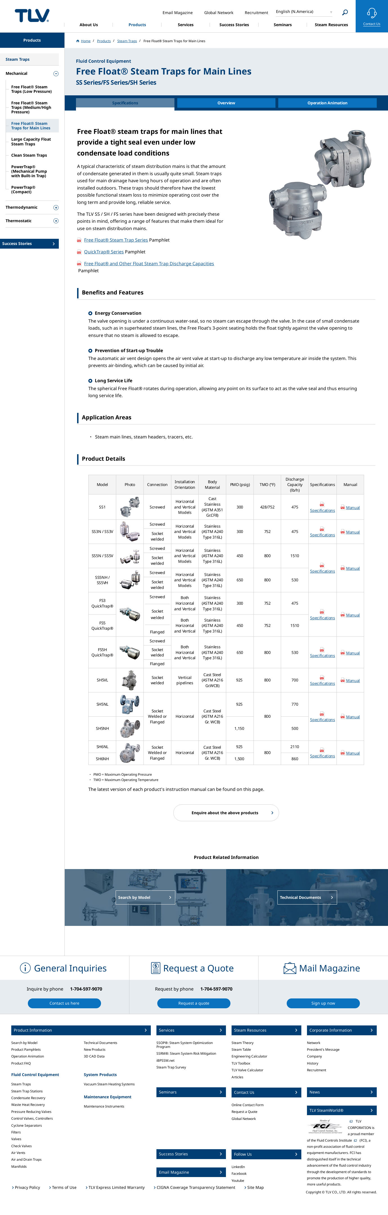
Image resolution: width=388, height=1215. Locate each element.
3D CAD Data (94, 1056)
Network (313, 1042)
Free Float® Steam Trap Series (116, 240)
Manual (353, 507)
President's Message (323, 1049)
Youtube (238, 1180)
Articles (237, 1077)
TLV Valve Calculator (247, 1070)
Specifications (322, 510)
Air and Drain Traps (26, 1159)
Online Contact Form (248, 1104)
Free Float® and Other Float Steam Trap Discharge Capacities (149, 263)
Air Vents (18, 1152)
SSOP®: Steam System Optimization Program (184, 1044)
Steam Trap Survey (171, 1067)
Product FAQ (21, 1063)
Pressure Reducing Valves (31, 1111)
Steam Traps (21, 1084)
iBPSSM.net (165, 1060)
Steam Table (241, 1049)
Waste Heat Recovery (28, 1104)
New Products (95, 1049)
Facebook (239, 1173)
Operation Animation (27, 1056)
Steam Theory (243, 1042)
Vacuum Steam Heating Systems (109, 1084)
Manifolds (19, 1166)
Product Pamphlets (26, 1049)
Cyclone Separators (26, 1125)
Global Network (244, 1118)
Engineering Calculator (249, 1056)
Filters (16, 1132)
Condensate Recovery (28, 1097)
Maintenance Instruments (104, 1106)
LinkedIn (238, 1166)
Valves (16, 1139)
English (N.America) (294, 11)
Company (314, 1056)
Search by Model (24, 1042)
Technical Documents (100, 1042)
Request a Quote (244, 1111)
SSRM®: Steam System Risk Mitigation (186, 1053)
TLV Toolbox (241, 1063)
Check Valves (21, 1146)
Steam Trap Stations (27, 1091)
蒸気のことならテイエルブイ (32, 15)
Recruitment (316, 1070)
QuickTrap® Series (104, 252)
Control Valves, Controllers (32, 1118)
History (312, 1063)
